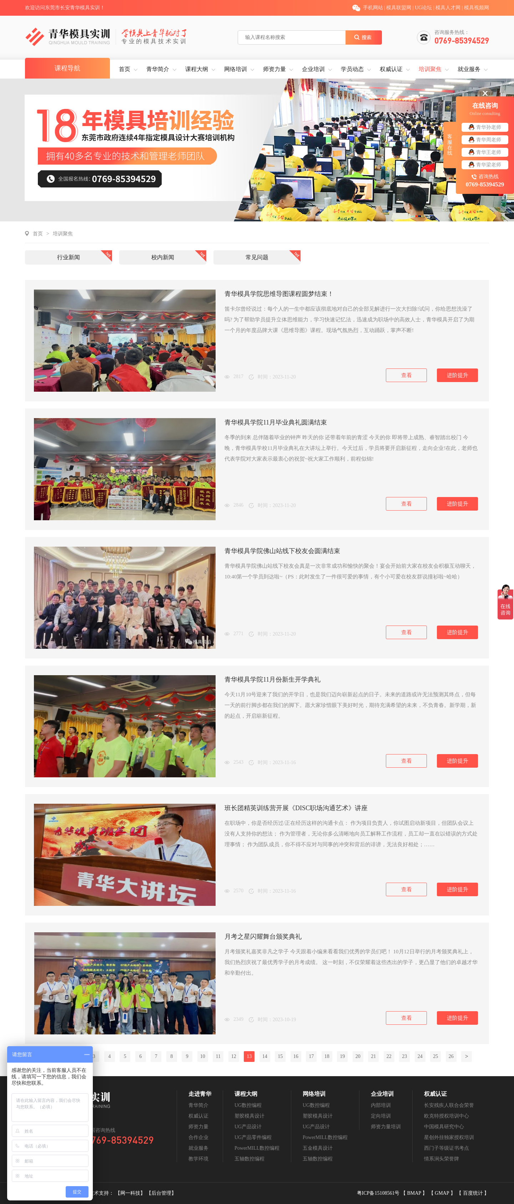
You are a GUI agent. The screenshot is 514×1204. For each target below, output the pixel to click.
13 (249, 1056)
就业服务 (469, 69)
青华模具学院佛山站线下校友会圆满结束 (282, 551)
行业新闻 (68, 257)
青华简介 (157, 69)
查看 (406, 375)
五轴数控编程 (249, 1159)
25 (435, 1056)
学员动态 (352, 69)
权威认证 (391, 69)
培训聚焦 (430, 69)
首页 (124, 69)
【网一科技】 (131, 1193)
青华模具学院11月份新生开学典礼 (273, 679)
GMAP (442, 1193)
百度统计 (473, 1193)
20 (358, 1056)
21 (373, 1056)
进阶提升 (457, 375)
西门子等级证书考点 (446, 1148)
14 (264, 1056)
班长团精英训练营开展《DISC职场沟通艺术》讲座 (296, 808)
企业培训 (313, 69)
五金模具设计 (318, 1148)
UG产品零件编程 (253, 1137)
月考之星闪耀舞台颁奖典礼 (263, 936)
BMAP (414, 1193)
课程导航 (67, 68)
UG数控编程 (248, 1105)
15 (280, 1056)
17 (311, 1056)
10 (202, 1056)
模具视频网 (476, 7)
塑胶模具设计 (249, 1116)
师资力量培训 (386, 1126)
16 (295, 1056)
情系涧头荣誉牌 (441, 1159)
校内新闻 (162, 257)
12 (233, 1056)
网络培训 (235, 69)
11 (218, 1056)
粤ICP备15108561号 (379, 1193)
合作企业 (198, 1137)
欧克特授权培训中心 (446, 1116)
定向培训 (381, 1116)
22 (389, 1056)
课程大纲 (196, 69)
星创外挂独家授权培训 (449, 1137)
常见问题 (257, 257)
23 (404, 1056)
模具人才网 (447, 7)
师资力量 (274, 69)
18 (326, 1056)
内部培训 (381, 1105)
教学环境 (198, 1159)
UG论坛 (423, 7)
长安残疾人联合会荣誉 (449, 1105)
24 (420, 1056)
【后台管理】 (161, 1193)
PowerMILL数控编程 (257, 1148)
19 (342, 1056)
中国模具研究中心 (444, 1126)
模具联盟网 (398, 7)
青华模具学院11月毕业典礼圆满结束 (276, 422)
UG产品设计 (248, 1126)
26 (451, 1056)
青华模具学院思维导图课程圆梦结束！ (279, 293)
